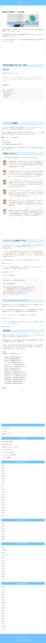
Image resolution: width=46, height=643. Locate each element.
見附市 (3, 481)
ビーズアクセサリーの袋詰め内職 (9, 454)
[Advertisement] (23, 54)
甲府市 (3, 547)
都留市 (3, 552)
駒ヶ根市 (4, 626)
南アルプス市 (4, 555)
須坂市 (3, 610)
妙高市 (3, 499)
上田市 (3, 592)
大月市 (3, 568)
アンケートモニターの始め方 (8, 452)
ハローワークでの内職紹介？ (12, 137)
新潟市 (3, 465)
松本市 (3, 589)
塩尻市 (3, 597)
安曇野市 (4, 602)
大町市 (3, 629)
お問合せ (18, 638)
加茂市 (3, 494)
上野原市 (4, 573)
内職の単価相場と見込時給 (7, 441)
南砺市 (3, 539)
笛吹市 (3, 563)
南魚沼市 (4, 510)
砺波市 (3, 536)
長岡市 (3, 468)
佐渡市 (3, 507)
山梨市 (3, 565)
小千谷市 (4, 491)
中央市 (3, 578)
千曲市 (3, 623)
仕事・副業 (4, 431)
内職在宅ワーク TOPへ (7, 433)
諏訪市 (3, 608)
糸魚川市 (4, 497)
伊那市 (3, 615)
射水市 (3, 528)
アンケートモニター (9, 318)
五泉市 (3, 502)
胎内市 (3, 513)
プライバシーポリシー (25, 638)
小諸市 (3, 613)
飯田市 (3, 594)
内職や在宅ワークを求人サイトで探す (10, 447)
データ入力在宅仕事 (6, 449)
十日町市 (4, 478)
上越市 (3, 489)
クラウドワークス (8, 263)
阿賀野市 (4, 505)
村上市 (3, 484)
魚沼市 (3, 515)
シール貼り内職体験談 (6, 457)
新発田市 (4, 476)
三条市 (3, 470)
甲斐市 (3, 560)
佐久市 (3, 600)
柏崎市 (3, 473)
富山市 (3, 523)
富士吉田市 (4, 549)
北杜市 (3, 557)
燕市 (3, 486)
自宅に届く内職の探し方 (7, 444)
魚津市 (3, 531)
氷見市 (3, 534)
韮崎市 (3, 571)
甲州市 (3, 576)
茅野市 (3, 621)
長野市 (3, 586)
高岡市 (3, 526)
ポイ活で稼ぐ (8, 326)
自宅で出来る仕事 (5, 428)
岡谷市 (3, 605)
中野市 (3, 618)
